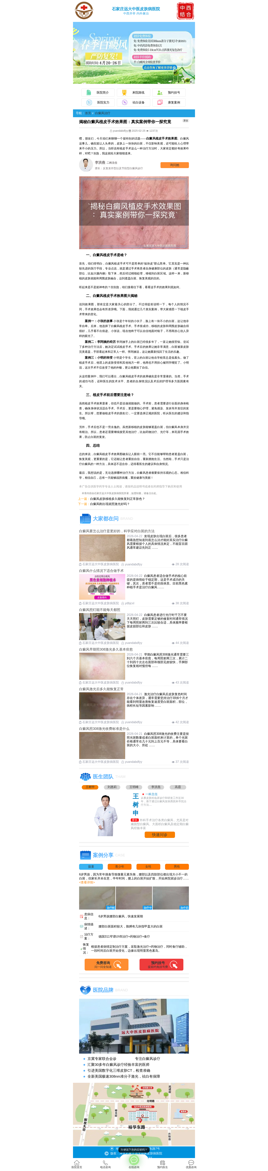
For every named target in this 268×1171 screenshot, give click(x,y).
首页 (88, 113)
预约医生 (162, 1164)
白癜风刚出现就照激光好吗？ (110, 504)
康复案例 (174, 102)
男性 (177, 866)
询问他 (174, 165)
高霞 (178, 787)
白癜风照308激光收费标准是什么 (104, 729)
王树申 (90, 787)
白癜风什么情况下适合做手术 (101, 571)
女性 (148, 866)
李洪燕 (155, 787)
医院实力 (103, 102)
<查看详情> (87, 882)
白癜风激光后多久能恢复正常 (101, 689)
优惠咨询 (191, 1164)
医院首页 (76, 1164)
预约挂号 (174, 92)
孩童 (91, 866)
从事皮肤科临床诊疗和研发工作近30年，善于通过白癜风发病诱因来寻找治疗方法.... (163, 801)
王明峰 (134, 787)
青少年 (119, 866)
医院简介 (103, 92)
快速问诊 (159, 835)
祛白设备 (138, 102)
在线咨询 (134, 1161)
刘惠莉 (112, 787)
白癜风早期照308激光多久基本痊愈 (106, 649)
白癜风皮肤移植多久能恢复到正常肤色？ (117, 498)
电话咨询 (105, 1164)
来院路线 (138, 92)
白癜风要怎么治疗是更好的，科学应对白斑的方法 (117, 531)
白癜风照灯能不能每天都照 (99, 610)
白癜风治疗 (102, 113)
